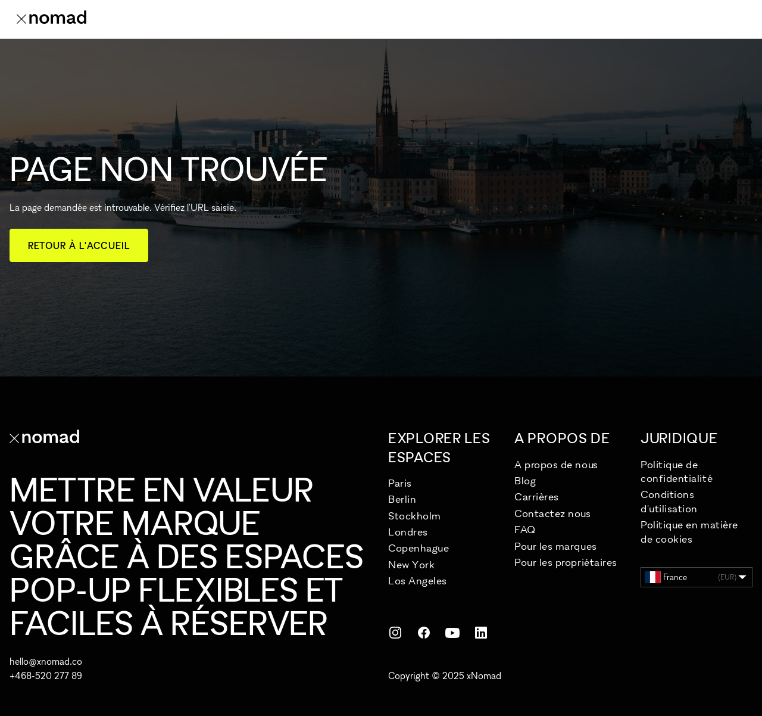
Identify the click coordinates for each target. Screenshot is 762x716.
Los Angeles (417, 580)
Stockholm (414, 515)
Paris (400, 483)
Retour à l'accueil (79, 245)
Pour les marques (555, 546)
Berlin (402, 499)
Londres (408, 531)
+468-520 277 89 (46, 675)
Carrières (536, 496)
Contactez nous (552, 513)
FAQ (525, 529)
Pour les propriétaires (565, 562)
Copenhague (418, 547)
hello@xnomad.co (46, 661)
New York (411, 564)
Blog (525, 480)
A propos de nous (556, 464)
